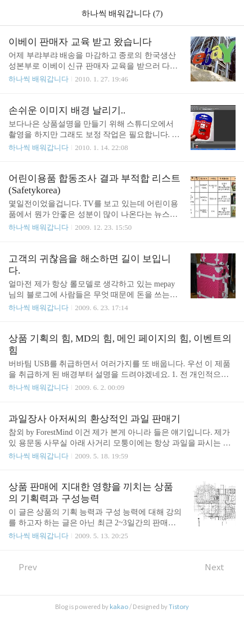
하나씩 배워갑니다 (38, 79)
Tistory (179, 607)
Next (220, 567)
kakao (119, 607)
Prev (22, 567)
